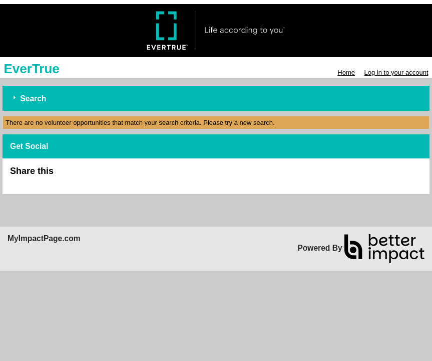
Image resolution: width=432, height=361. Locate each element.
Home (346, 72)
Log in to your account (396, 72)
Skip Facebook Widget (86, 175)
